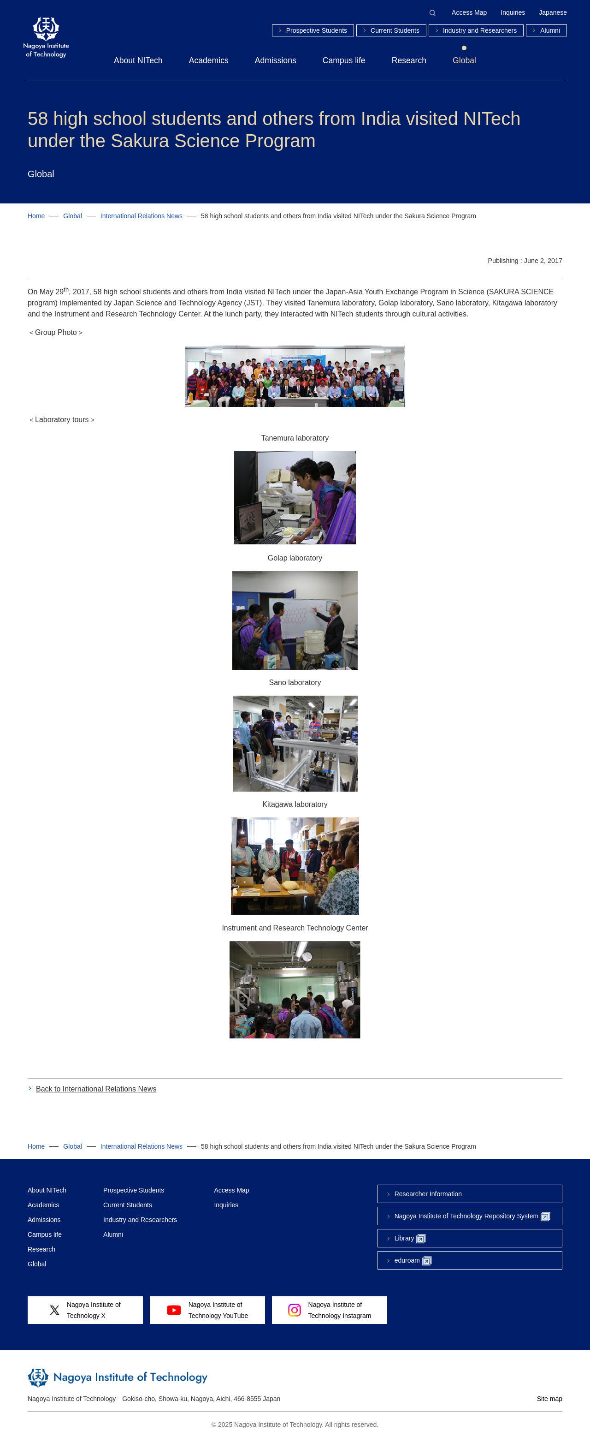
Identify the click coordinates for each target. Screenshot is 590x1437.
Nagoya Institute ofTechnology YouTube (207, 1310)
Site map (549, 1398)
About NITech (138, 60)
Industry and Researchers (480, 30)
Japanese (553, 12)
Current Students (395, 30)
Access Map (469, 12)
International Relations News (141, 216)
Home (36, 216)
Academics (209, 60)
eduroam (413, 1261)
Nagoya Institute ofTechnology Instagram (330, 1310)
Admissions (275, 60)
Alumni (550, 30)
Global (464, 60)
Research (409, 60)
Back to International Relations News (96, 1089)
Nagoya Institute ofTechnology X (85, 1310)
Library (410, 1239)
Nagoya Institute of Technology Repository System (472, 1217)
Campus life (344, 60)
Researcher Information (428, 1194)
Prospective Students (316, 30)
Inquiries (513, 12)
